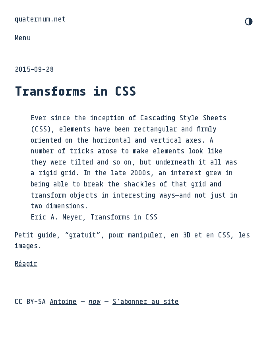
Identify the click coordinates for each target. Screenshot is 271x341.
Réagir (26, 263)
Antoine (63, 301)
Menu (23, 37)
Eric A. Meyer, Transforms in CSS (94, 216)
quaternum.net (40, 18)
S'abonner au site (145, 301)
